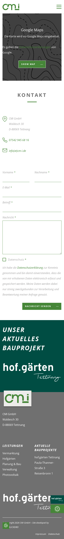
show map (28, 64)
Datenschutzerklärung (30, 268)
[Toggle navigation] (57, 6)
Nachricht (9, 217)
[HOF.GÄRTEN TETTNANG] (57, 499)
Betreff (8, 202)
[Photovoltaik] (57, 509)
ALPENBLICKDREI (11, 527)
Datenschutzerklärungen (35, 47)
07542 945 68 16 (19, 140)
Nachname (42, 172)
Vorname (9, 172)
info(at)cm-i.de (17, 151)
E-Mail (7, 187)
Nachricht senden (38, 306)
